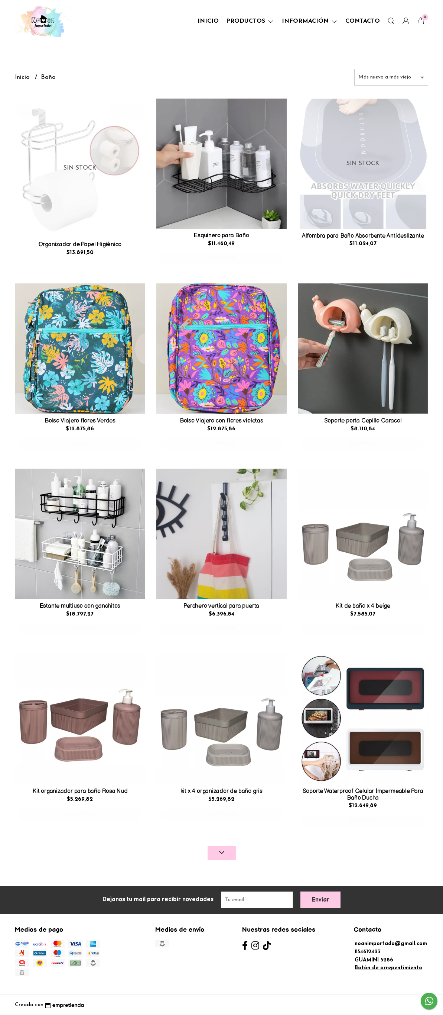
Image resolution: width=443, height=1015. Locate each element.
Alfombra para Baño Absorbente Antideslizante (363, 236)
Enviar (320, 899)
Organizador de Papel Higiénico (80, 244)
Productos (250, 21)
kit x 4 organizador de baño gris (221, 791)
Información (310, 21)
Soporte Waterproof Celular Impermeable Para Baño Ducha (363, 795)
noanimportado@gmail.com (391, 944)
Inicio (208, 21)
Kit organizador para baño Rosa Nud (80, 791)
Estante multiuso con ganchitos (80, 606)
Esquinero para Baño (221, 235)
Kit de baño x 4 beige (362, 606)
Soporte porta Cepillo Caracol (363, 420)
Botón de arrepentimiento (388, 968)
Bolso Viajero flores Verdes (80, 420)
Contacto (362, 21)
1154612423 (367, 952)
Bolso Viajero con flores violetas (221, 420)
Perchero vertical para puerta (221, 606)
